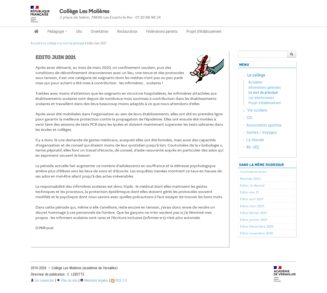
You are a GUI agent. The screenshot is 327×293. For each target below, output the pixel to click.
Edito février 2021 (253, 213)
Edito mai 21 (249, 192)
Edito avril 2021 (251, 199)
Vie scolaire (257, 110)
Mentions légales (94, 280)
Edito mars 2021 (252, 206)
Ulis (79, 31)
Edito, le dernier (252, 185)
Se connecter (42, 280)
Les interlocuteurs (261, 98)
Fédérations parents (162, 31)
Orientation (99, 31)
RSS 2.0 (119, 280)
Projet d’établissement (203, 31)
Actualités (255, 82)
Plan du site (67, 280)
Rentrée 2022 (250, 179)
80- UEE (252, 147)
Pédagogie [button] (57, 31)
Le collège (50, 43)
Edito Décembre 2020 (256, 226)
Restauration (127, 31)
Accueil (35, 43)
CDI (249, 117)
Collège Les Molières (84, 11)
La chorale (255, 139)
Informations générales (264, 87)
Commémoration (253, 172)
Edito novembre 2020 (256, 233)
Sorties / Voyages (261, 132)
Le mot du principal (71, 43)
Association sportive (264, 125)
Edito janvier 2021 (253, 220)
